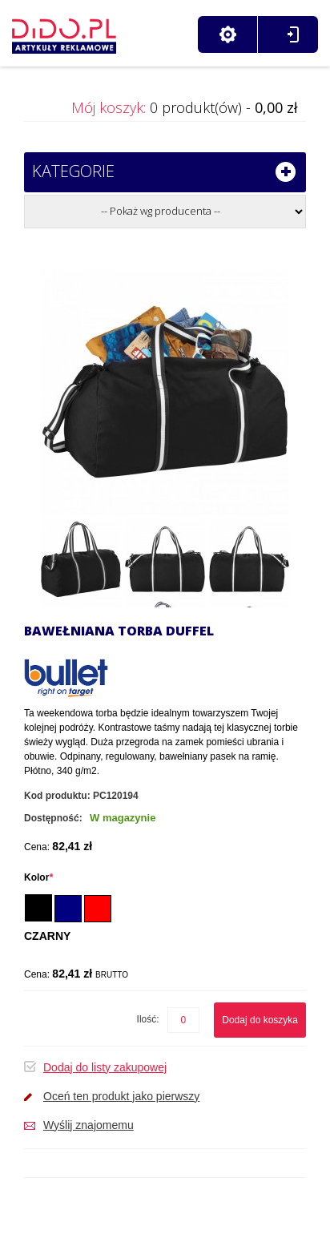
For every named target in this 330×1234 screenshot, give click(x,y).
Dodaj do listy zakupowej (105, 1067)
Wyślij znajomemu (88, 1125)
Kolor (38, 877)
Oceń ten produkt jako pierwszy (121, 1096)
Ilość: (148, 1019)
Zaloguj (293, 34)
